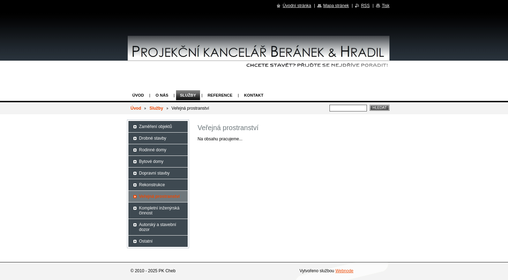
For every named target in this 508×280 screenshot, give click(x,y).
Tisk (385, 5)
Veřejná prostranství (159, 196)
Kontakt (254, 95)
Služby (188, 95)
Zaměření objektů (155, 126)
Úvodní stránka (297, 5)
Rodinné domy (152, 149)
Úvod (138, 95)
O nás (162, 95)
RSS (365, 5)
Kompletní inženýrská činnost (159, 210)
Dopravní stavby (154, 173)
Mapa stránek (336, 5)
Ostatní (146, 241)
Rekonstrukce (152, 184)
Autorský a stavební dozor (157, 227)
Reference (220, 95)
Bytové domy (151, 161)
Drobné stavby (152, 138)
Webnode (344, 270)
